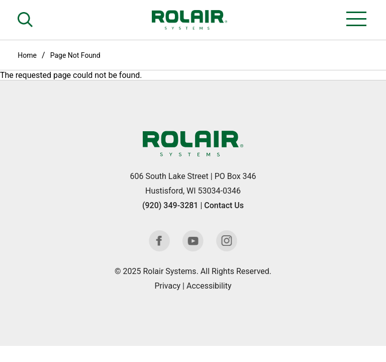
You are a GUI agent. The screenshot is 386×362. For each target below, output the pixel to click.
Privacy (167, 286)
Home (27, 55)
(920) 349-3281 (170, 205)
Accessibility (209, 286)
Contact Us (224, 205)
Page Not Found (75, 55)
